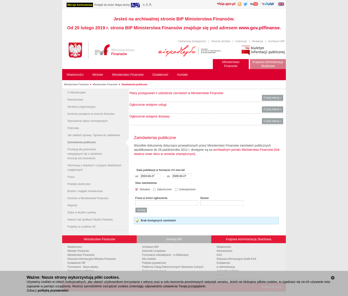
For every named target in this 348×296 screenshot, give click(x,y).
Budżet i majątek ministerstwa (85, 191)
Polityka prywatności (154, 262)
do (169, 176)
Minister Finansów (78, 250)
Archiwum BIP (276, 41)
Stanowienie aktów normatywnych (87, 121)
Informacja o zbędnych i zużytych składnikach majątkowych (94, 167)
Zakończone (164, 189)
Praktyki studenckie (78, 184)
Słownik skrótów (220, 41)
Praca (70, 177)
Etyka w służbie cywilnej (81, 212)
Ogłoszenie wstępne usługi (147, 104)
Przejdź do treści (104, 4)
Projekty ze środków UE (81, 226)
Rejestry (72, 205)
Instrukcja (241, 41)
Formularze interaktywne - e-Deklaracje (165, 254)
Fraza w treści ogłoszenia (151, 198)
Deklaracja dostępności (192, 41)
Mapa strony (122, 4)
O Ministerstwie (76, 92)
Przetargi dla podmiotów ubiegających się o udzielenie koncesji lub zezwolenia (84, 154)
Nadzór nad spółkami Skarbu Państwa (90, 219)
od (137, 176)
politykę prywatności (53, 290)
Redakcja (257, 41)
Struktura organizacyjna (81, 106)
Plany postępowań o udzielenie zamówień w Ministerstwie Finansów (176, 93)
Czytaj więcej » (273, 98)
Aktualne (145, 189)
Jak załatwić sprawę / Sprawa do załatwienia (93, 135)
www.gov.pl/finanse (259, 27)
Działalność (223, 262)
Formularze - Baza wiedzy (82, 266)
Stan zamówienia (146, 183)
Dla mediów (149, 258)
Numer (204, 198)
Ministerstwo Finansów (76, 84)
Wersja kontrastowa (79, 4)
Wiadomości (74, 246)
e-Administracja (226, 266)
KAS (219, 254)
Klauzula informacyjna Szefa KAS (236, 258)
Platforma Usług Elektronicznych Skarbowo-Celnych (173, 266)
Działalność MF (76, 262)
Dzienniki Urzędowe (154, 250)
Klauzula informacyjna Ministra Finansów (91, 258)
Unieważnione (187, 189)
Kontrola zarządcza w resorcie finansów (90, 113)
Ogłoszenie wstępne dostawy (149, 116)
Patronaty (73, 128)
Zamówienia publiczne (134, 84)
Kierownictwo (75, 99)
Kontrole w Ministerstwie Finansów (87, 198)
